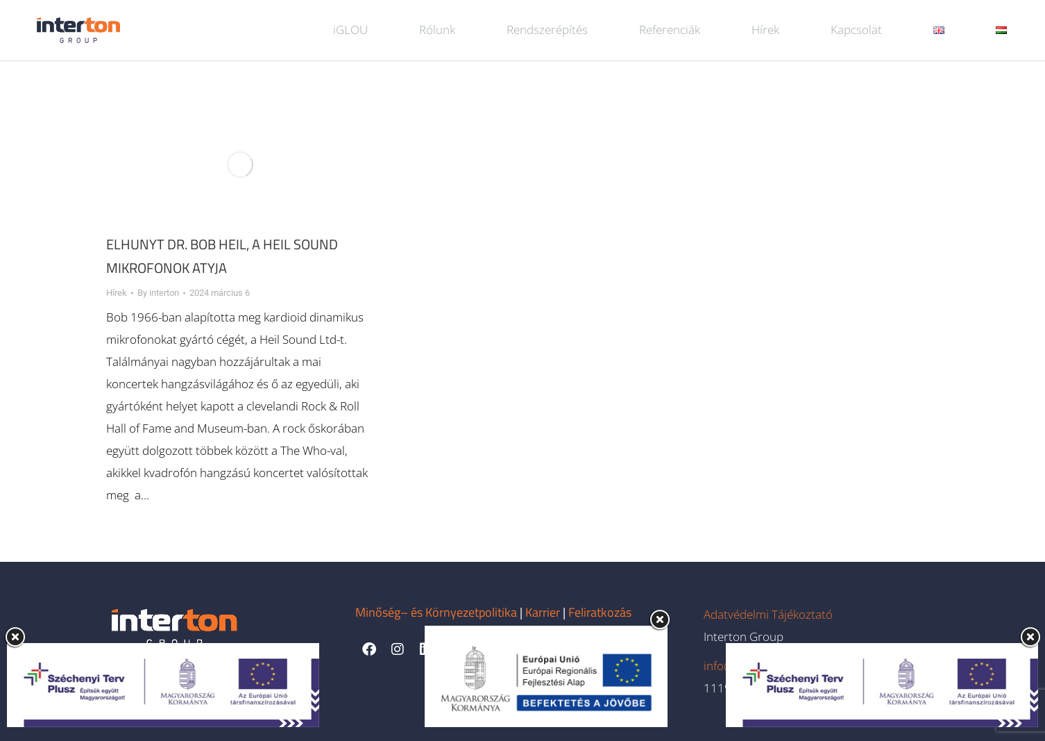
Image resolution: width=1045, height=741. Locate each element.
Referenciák (669, 30)
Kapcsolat (856, 30)
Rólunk (437, 30)
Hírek (765, 30)
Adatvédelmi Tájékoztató (768, 614)
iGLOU (350, 30)
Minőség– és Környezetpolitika (436, 612)
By (158, 293)
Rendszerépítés (547, 30)
